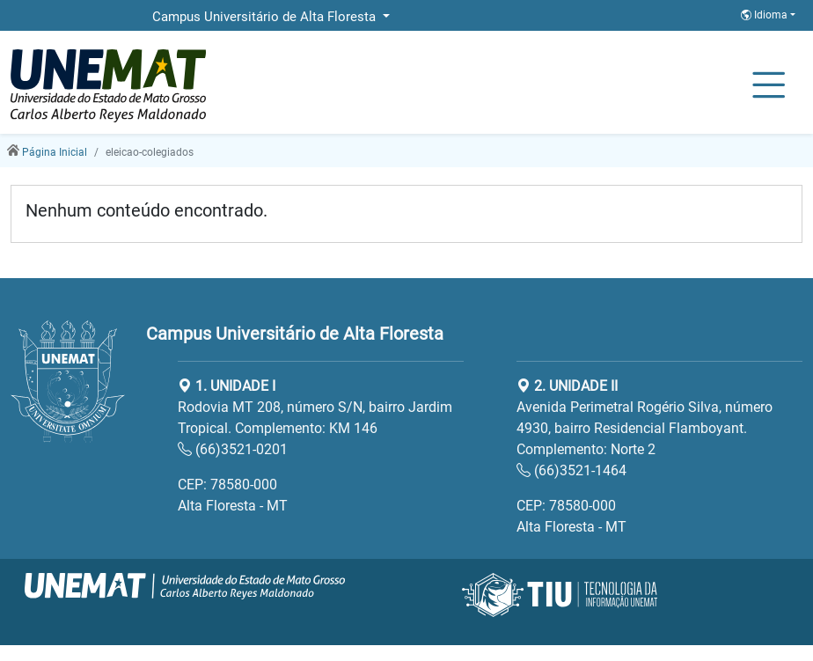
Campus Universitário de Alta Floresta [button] (265, 17)
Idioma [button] (765, 15)
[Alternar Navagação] (768, 86)
